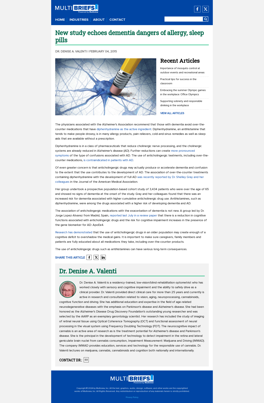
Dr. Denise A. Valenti (71, 51)
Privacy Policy (132, 397)
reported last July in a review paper (133, 215)
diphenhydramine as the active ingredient (124, 129)
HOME (60, 19)
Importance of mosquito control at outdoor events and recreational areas (182, 70)
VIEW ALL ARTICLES (172, 113)
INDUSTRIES (79, 19)
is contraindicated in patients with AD (108, 160)
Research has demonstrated (73, 232)
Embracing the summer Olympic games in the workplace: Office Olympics (183, 92)
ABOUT (99, 19)
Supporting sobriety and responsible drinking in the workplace (181, 103)
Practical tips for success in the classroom (178, 81)
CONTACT (117, 19)
